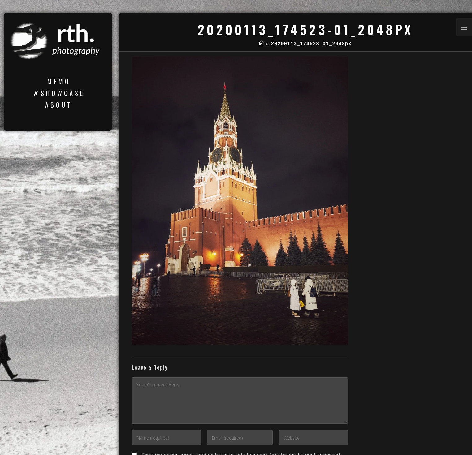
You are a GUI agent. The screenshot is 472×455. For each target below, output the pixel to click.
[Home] (261, 44)
